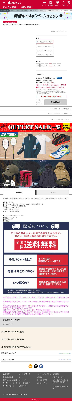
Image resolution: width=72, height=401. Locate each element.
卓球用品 (42, 11)
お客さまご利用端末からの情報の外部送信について (60, 382)
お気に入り (39, 103)
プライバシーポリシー (59, 377)
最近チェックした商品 (10, 380)
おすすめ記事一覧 (24, 374)
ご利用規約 (56, 374)
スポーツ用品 (33, 11)
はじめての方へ (42, 383)
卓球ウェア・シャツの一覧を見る (58, 113)
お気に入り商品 (8, 377)
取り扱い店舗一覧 (8, 386)
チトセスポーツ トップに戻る (59, 108)
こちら (25, 394)
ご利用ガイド (23, 386)
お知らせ (39, 377)
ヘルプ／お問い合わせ (44, 374)
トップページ (4, 11)
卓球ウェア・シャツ (52, 11)
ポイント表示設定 (24, 383)
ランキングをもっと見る (65, 353)
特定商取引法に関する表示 (60, 388)
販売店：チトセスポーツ (59, 31)
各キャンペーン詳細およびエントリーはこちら (51, 87)
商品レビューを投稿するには (60, 119)
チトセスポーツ (8, 324)
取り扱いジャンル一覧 (10, 383)
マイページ (22, 380)
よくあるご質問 (42, 380)
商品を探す (6, 374)
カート (21, 377)
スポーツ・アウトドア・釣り (19, 11)
